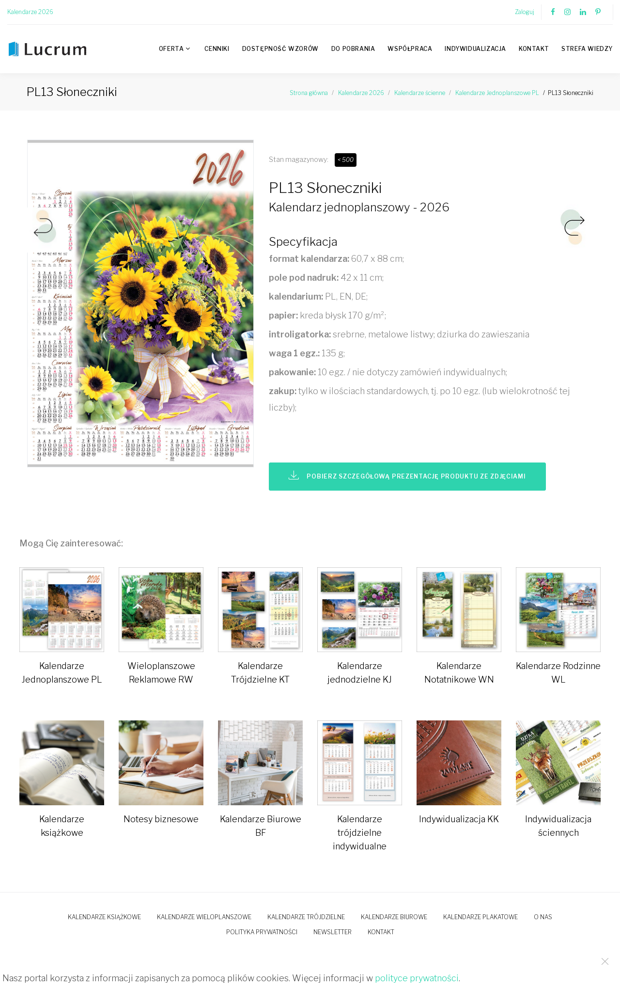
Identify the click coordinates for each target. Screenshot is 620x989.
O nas (543, 917)
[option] (140, 306)
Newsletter (332, 932)
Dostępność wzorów (280, 48)
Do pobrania (353, 48)
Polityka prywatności (261, 932)
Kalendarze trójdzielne (306, 917)
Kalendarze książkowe (104, 917)
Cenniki (216, 48)
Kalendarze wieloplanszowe (204, 917)
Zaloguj (524, 12)
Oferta (171, 48)
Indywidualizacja (475, 48)
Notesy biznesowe (161, 819)
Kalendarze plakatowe (480, 917)
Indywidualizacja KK (459, 819)
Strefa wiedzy (587, 48)
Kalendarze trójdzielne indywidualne (360, 832)
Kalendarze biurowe (394, 917)
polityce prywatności (417, 978)
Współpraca (410, 48)
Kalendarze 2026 (30, 12)
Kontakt (534, 48)
